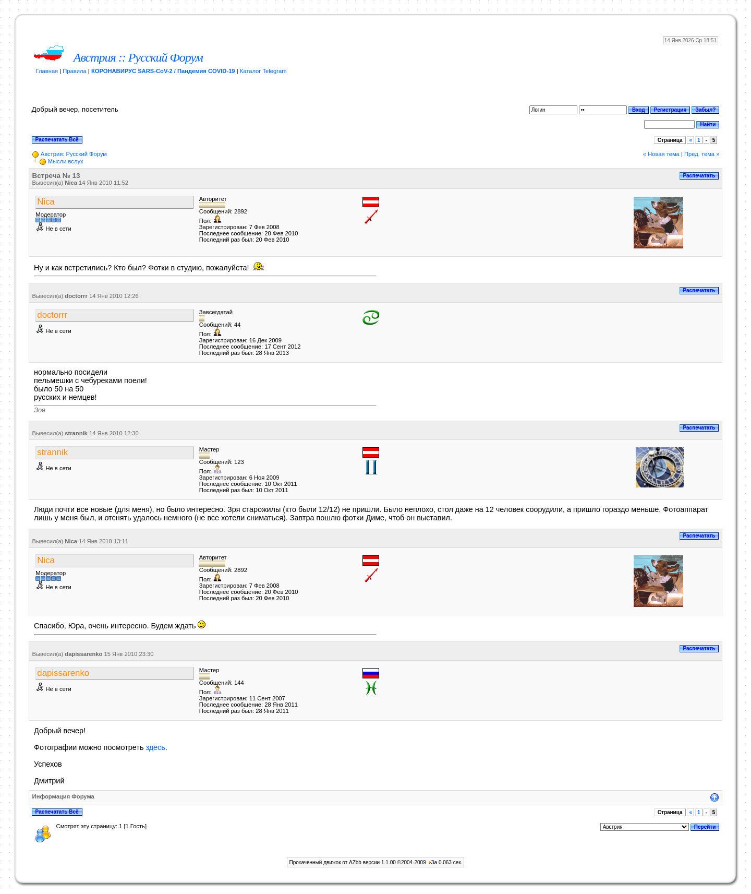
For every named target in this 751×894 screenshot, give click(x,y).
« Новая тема (661, 154)
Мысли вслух (65, 161)
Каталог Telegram (263, 71)
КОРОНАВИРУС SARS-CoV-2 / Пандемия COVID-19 (163, 71)
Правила (74, 71)
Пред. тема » (701, 154)
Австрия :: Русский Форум (138, 57)
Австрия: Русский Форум (74, 154)
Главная (47, 71)
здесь (155, 747)
